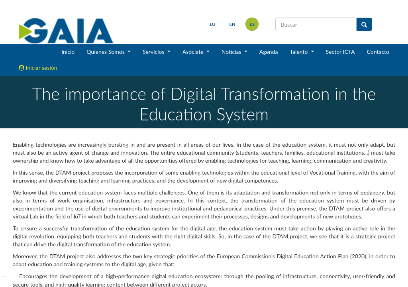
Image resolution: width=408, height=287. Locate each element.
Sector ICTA (340, 51)
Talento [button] (299, 51)
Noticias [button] (232, 51)
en (232, 24)
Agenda (268, 51)
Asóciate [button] (193, 51)
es (252, 24)
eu (212, 24)
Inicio (68, 51)
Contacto (378, 51)
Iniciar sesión (38, 67)
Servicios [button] (154, 51)
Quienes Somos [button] (106, 51)
